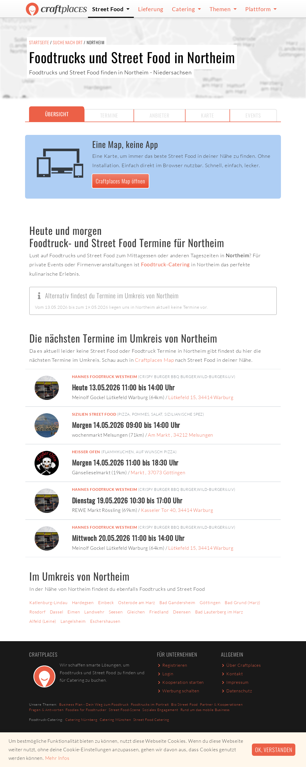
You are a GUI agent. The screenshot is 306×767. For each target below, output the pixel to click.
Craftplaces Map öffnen (120, 181)
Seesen (116, 612)
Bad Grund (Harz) (242, 602)
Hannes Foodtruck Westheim (104, 376)
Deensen (182, 612)
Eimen (73, 612)
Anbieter (159, 115)
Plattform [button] (258, 9)
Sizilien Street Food (94, 414)
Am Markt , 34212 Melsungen (180, 435)
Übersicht (57, 114)
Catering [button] (184, 9)
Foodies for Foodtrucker (86, 710)
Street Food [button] (108, 9)
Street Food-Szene (124, 710)
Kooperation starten (180, 682)
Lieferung (150, 9)
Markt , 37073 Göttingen (158, 472)
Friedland (159, 612)
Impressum (235, 682)
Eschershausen (105, 621)
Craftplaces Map (154, 360)
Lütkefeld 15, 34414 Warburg (200, 397)
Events (253, 115)
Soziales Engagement (160, 710)
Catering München (115, 719)
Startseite (39, 42)
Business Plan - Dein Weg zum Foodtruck (93, 704)
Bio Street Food (184, 704)
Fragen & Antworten (46, 710)
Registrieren (172, 665)
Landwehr (94, 612)
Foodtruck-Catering (165, 264)
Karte (207, 115)
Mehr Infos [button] (57, 758)
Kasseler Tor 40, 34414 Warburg (177, 510)
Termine (109, 115)
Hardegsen (83, 602)
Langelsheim (73, 621)
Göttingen (210, 602)
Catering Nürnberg (81, 719)
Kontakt (232, 673)
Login (165, 673)
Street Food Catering (151, 719)
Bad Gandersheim (177, 602)
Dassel (56, 612)
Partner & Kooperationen (221, 704)
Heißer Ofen (86, 451)
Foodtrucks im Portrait (150, 704)
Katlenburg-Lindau (48, 602)
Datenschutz (236, 690)
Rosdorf (37, 612)
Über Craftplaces (241, 665)
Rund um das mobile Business (205, 710)
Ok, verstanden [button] (273, 749)
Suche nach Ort (68, 42)
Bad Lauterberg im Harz (219, 612)
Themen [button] (221, 9)
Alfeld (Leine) (42, 621)
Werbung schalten (178, 690)
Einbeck (106, 602)
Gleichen (136, 612)
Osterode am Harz (136, 602)
